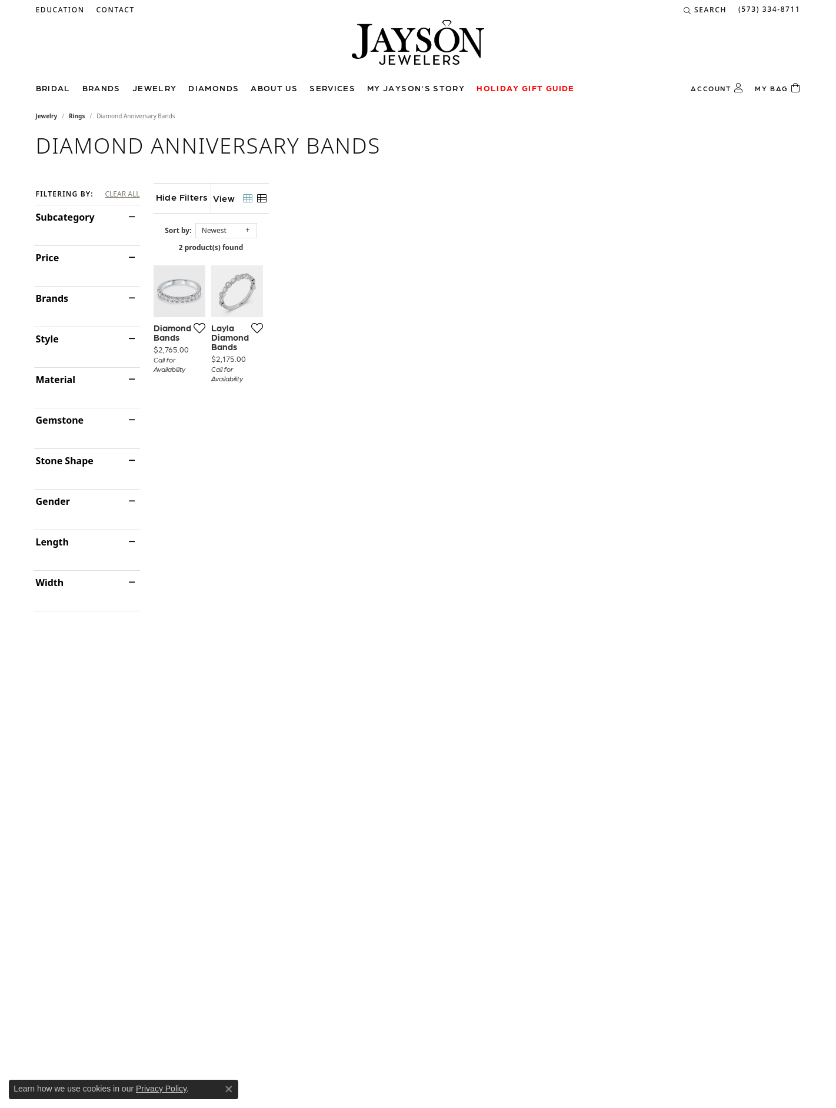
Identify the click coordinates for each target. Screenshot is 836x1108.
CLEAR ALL (122, 194)
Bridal (53, 87)
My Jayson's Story (416, 87)
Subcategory (65, 217)
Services (332, 87)
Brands (101, 87)
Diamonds (213, 87)
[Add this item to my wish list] (359, 488)
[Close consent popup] (228, 1089)
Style (47, 339)
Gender (53, 501)
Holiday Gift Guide (525, 87)
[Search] (705, 10)
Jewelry (154, 87)
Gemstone (60, 420)
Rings (77, 116)
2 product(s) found (477, 247)
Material (55, 379)
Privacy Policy (161, 1088)
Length (52, 542)
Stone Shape (65, 460)
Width (50, 582)
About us (274, 87)
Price (47, 257)
